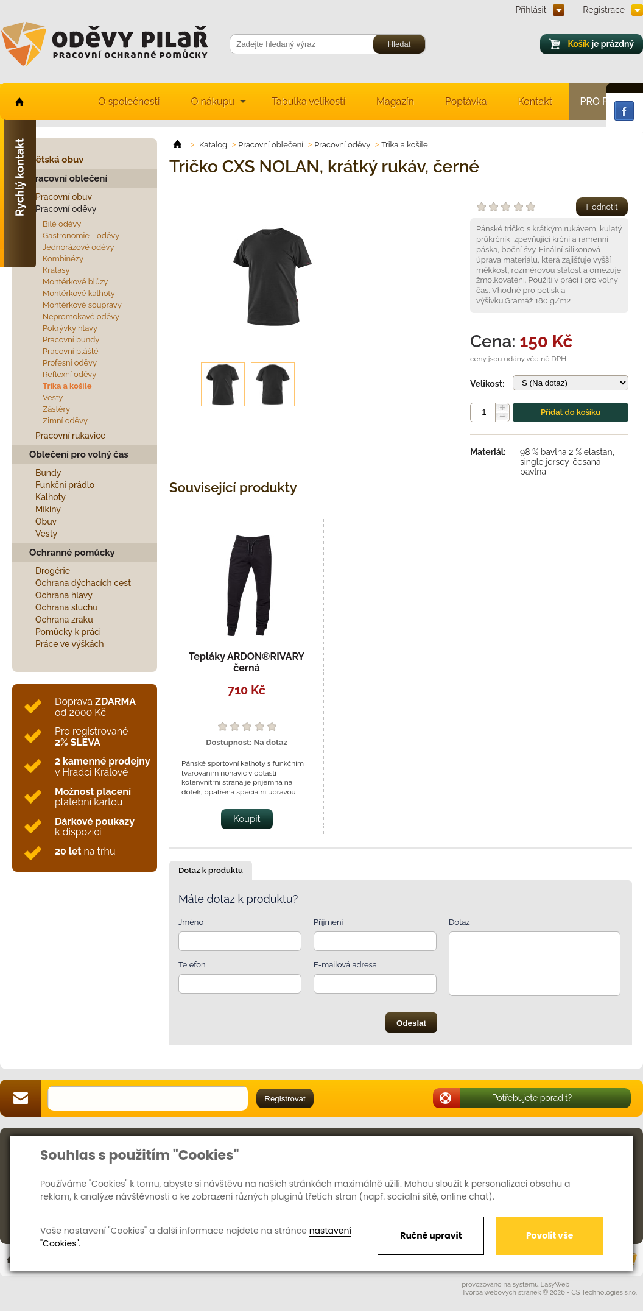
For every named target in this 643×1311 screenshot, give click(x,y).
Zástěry (56, 409)
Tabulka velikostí (308, 101)
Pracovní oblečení (68, 178)
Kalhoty (50, 497)
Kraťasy (56, 270)
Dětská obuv (56, 159)
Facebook (624, 111)
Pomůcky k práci (68, 632)
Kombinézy (63, 258)
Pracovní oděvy (65, 209)
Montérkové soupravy (82, 304)
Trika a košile (67, 385)
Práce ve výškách (69, 644)
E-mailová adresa (345, 964)
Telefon (192, 964)
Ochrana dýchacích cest (83, 583)
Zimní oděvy (65, 420)
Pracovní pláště (71, 351)
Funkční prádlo (64, 485)
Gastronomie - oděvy (81, 235)
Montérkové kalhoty (79, 293)
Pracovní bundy (71, 339)
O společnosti (129, 101)
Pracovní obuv (63, 197)
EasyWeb (555, 1284)
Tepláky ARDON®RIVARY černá (246, 662)
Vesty (53, 397)
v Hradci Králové (102, 766)
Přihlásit (531, 10)
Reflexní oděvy (69, 374)
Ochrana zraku (64, 619)
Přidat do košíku (570, 412)
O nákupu (212, 101)
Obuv (46, 521)
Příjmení (328, 922)
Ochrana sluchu (66, 607)
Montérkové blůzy (75, 281)
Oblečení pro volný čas (78, 454)
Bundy (48, 473)
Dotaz (459, 922)
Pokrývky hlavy (70, 328)
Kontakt (535, 101)
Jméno (190, 922)
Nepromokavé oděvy (81, 316)
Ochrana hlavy (64, 595)
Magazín (395, 101)
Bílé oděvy (62, 223)
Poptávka (466, 101)
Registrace (604, 10)
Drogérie (52, 571)
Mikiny (48, 509)
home (18, 101)
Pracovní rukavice (70, 435)
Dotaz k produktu (210, 870)
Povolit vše (549, 1235)
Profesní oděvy (70, 362)
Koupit (247, 818)
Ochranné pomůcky (72, 552)
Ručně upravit (431, 1235)
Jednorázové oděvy (78, 247)
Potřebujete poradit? (532, 1098)
